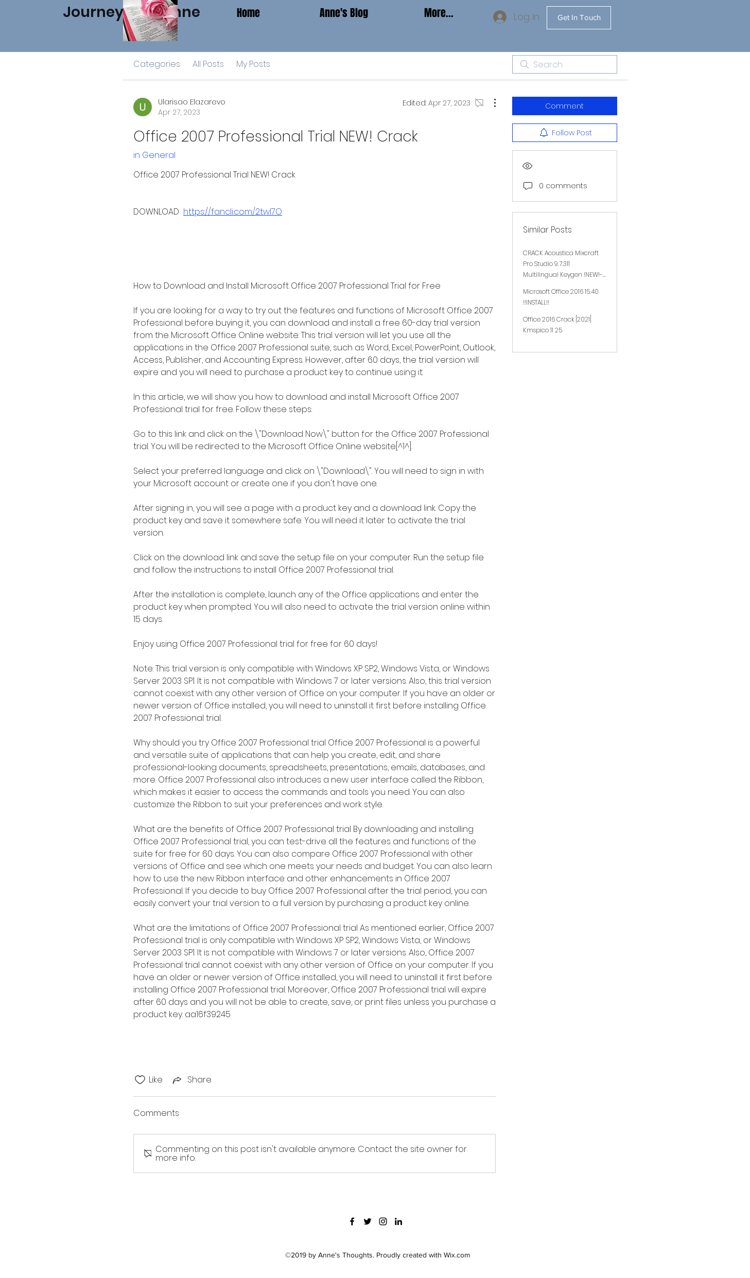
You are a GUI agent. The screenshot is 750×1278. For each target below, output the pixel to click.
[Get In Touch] (579, 17)
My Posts (253, 64)
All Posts (208, 64)
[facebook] (352, 1221)
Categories (156, 64)
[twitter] (367, 1221)
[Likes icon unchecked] (140, 1080)
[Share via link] (191, 1079)
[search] (564, 64)
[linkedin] (398, 1221)
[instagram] (383, 1221)
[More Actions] (489, 103)
